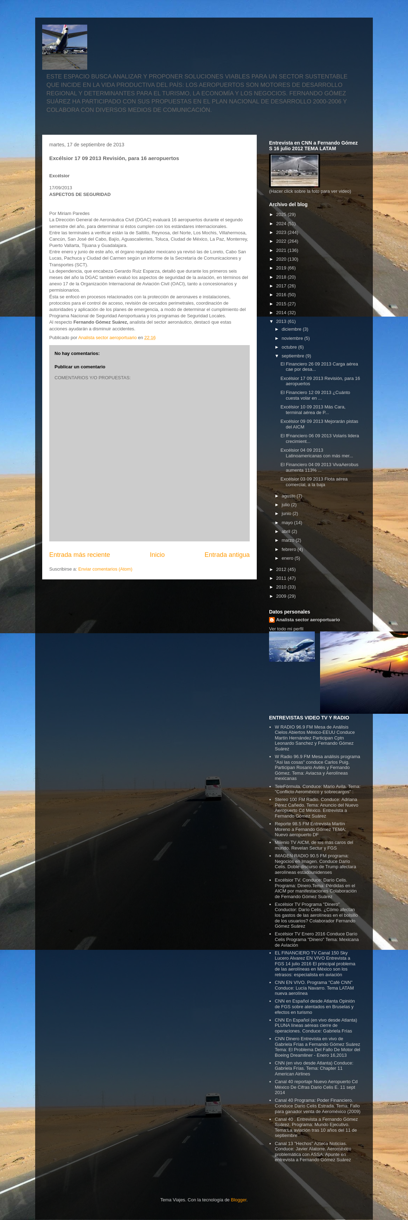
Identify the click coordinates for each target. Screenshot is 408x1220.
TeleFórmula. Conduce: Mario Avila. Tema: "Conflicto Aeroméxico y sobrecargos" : (318, 789)
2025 (282, 214)
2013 (282, 321)
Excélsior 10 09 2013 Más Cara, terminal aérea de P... (312, 409)
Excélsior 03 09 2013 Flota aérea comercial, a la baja (314, 481)
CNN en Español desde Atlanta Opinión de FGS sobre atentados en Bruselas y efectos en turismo (315, 1006)
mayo (288, 522)
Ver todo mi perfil (286, 628)
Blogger (238, 1199)
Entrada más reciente (79, 554)
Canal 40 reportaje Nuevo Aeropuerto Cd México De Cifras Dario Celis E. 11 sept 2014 (316, 1087)
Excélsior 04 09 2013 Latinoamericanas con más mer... (316, 452)
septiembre (294, 355)
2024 (282, 223)
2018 (282, 277)
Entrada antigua (227, 554)
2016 (282, 294)
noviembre (293, 338)
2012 (282, 569)
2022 (282, 241)
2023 (282, 232)
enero (288, 558)
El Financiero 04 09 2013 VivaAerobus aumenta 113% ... (319, 467)
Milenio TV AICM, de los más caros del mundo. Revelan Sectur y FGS (314, 845)
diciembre (292, 329)
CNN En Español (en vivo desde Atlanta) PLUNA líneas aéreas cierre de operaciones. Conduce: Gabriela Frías (316, 1025)
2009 (282, 596)
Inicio (157, 554)
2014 (282, 312)
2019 (282, 268)
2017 (282, 285)
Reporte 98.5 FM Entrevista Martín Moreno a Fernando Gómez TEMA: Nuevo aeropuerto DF (310, 829)
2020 (282, 259)
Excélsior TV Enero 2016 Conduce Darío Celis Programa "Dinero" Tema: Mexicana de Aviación (317, 939)
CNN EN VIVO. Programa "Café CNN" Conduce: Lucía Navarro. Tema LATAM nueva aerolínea (314, 988)
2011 (282, 578)
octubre (290, 347)
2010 (282, 587)
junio (287, 513)
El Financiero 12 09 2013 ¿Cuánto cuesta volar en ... (315, 395)
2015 (282, 303)
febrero (290, 549)
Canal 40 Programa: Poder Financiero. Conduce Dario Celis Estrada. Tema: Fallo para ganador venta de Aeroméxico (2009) (318, 1106)
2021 (282, 250)
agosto (289, 495)
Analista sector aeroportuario (308, 619)
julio (286, 504)
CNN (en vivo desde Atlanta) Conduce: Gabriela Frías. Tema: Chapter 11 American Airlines (314, 1068)
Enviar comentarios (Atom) (105, 569)
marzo (289, 540)
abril (287, 531)
